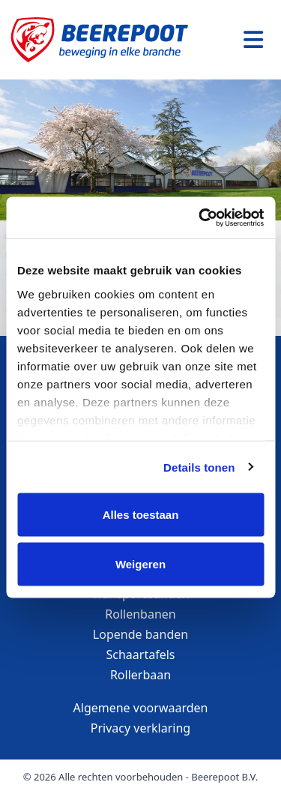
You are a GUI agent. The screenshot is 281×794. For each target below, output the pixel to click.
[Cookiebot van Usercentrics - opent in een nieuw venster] (200, 217)
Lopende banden (140, 634)
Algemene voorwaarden (140, 708)
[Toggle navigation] (253, 39)
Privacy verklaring (140, 728)
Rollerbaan (140, 675)
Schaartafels (140, 654)
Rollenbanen (140, 614)
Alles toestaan (141, 514)
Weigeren (140, 563)
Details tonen (199, 466)
